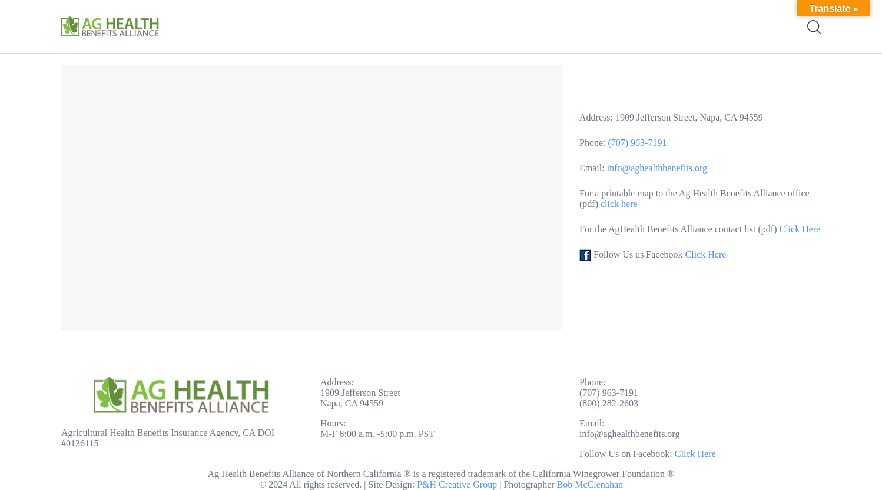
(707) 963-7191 (637, 143)
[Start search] (813, 27)
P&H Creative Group (457, 484)
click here (618, 204)
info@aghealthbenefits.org (657, 168)
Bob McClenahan (590, 484)
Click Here (799, 229)
